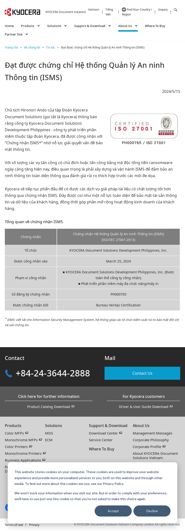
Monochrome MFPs (21, 439)
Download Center (103, 433)
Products (13, 425)
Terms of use (14, 525)
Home (9, 26)
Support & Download (108, 425)
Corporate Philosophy (151, 439)
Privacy (34, 525)
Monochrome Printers (23, 453)
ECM (49, 439)
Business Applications (23, 460)
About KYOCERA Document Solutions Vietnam (155, 455)
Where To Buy (155, 26)
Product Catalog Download (48, 406)
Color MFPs (14, 433)
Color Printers (16, 446)
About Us (141, 425)
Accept (113, 511)
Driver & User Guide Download (143, 406)
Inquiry (163, 9)
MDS (49, 433)
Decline (152, 511)
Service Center (100, 439)
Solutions (53, 425)
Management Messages (152, 433)
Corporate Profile (147, 446)
